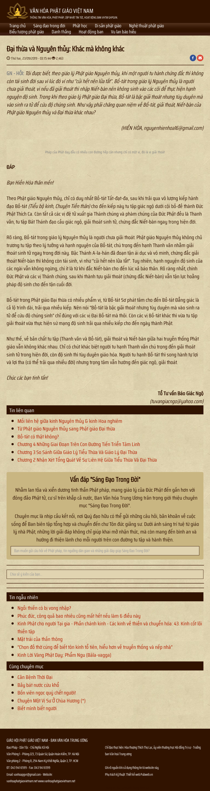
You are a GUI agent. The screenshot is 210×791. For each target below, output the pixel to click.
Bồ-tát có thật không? (38, 436)
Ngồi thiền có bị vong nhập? (44, 607)
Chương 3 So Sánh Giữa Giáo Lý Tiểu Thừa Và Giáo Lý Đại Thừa (77, 452)
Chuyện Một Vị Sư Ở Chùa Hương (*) (52, 700)
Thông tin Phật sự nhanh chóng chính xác (127, 787)
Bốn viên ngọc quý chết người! (47, 692)
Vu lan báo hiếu (123, 32)
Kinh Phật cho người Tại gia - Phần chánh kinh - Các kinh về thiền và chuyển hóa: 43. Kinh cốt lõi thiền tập (110, 627)
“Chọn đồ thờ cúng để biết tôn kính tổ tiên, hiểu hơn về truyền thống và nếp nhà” (95, 647)
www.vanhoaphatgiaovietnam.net (56, 781)
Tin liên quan (21, 410)
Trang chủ (17, 26)
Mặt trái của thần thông (40, 639)
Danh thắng (61, 32)
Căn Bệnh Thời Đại (35, 677)
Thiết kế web (133, 774)
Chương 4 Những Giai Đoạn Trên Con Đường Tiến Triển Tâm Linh (79, 444)
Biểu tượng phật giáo (26, 32)
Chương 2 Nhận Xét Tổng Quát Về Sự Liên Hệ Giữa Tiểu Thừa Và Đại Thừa (87, 459)
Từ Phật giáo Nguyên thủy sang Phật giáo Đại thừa (66, 428)
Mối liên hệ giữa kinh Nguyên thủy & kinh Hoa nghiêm (70, 421)
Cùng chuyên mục (26, 666)
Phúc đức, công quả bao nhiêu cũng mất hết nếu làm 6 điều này (79, 615)
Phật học (80, 26)
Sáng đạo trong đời (49, 26)
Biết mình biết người (37, 708)
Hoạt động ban (91, 32)
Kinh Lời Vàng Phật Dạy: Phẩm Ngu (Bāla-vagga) (64, 655)
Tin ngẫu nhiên (23, 597)
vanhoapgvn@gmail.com (27, 774)
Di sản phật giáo (108, 26)
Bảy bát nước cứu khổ (38, 685)
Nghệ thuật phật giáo (146, 26)
